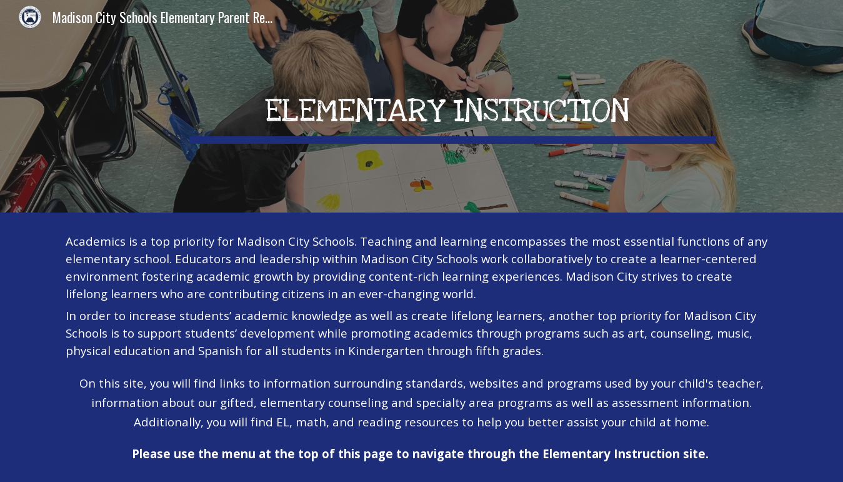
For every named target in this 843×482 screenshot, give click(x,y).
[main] (452, 106)
